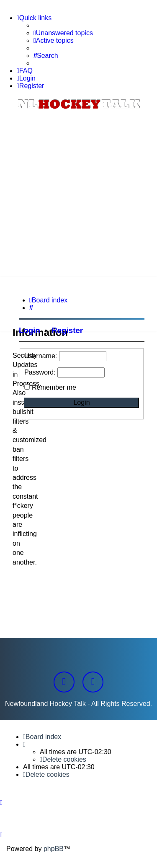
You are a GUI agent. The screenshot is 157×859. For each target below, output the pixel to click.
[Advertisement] (78, 194)
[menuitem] (63, 33)
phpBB (54, 848)
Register (67, 330)
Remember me (54, 387)
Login (29, 330)
